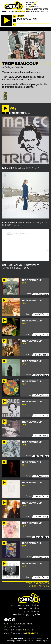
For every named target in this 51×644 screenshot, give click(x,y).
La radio (30, 2)
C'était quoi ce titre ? (19, 623)
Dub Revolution (27, 19)
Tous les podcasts (37, 583)
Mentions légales (42, 641)
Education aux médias (37, 11)
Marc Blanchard (41, 639)
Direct (21, 16)
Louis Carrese (27, 641)
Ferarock (32, 633)
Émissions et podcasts (37, 9)
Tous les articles (38, 586)
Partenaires (13, 629)
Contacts (14, 626)
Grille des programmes (32, 6)
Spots (29, 629)
